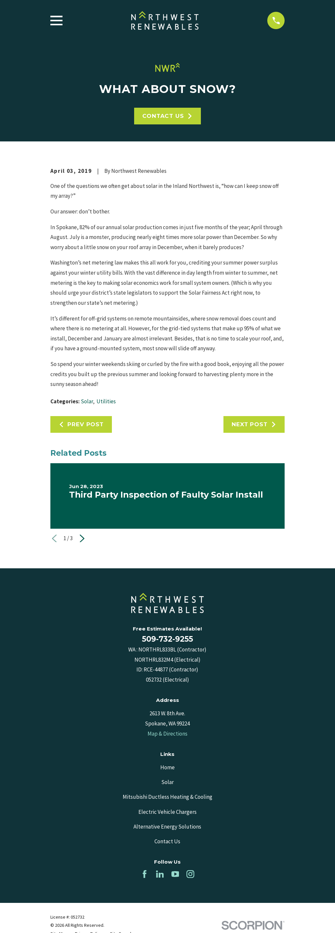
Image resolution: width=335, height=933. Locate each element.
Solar (87, 401)
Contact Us (167, 116)
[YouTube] (175, 874)
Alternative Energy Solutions (167, 826)
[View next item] (82, 538)
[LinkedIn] (160, 874)
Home (167, 767)
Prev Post (81, 424)
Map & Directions (167, 733)
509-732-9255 (167, 639)
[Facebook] (145, 874)
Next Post (254, 424)
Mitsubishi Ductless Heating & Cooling (167, 796)
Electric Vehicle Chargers (167, 811)
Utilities (106, 401)
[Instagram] (190, 874)
